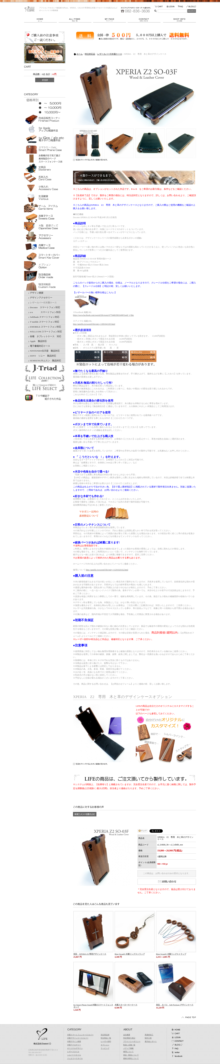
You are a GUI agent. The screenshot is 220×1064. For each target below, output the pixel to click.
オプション (105, 1045)
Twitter (175, 1052)
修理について (128, 1052)
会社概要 (179, 19)
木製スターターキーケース (126, 1005)
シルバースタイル (74, 1055)
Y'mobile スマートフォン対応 (44, 322)
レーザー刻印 (106, 1041)
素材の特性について (131, 1058)
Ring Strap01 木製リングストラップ (171, 954)
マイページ (110, 19)
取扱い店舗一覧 (129, 1045)
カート (175, 1033)
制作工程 (148, 1038)
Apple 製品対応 (38, 341)
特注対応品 (90, 54)
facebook (176, 1056)
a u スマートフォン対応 (45, 312)
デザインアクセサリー (41, 297)
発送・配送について (131, 1055)
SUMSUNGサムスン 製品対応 (45, 360)
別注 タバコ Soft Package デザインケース (174, 1005)
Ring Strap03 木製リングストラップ (130, 954)
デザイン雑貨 (36, 293)
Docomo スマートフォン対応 (45, 307)
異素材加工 (149, 1035)
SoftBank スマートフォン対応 (44, 317)
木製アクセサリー (74, 1045)
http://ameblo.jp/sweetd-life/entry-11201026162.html (107, 570)
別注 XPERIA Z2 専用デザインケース (89, 954)
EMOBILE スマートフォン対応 (45, 327)
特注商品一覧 (106, 1038)
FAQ (182, 6)
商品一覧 (76, 19)
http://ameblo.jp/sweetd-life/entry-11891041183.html (94, 324)
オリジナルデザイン (75, 1048)
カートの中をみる (161, 6)
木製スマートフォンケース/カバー (80, 1035)
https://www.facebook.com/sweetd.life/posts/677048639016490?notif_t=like (103, 315)
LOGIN (172, 6)
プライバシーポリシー (131, 1041)
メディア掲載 (128, 1048)
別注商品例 (105, 1035)
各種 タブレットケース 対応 (45, 336)
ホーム (41, 19)
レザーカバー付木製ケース (43, 302)
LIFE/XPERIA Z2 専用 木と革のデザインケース (29, 9)
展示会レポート (151, 1041)
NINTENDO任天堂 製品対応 (45, 351)
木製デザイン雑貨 (74, 1041)
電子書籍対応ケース (40, 346)
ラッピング (105, 1048)
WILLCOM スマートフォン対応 (46, 331)
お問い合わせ (145, 19)
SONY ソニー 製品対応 (43, 356)
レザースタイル (73, 1052)
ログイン (175, 1037)
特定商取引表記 (129, 1038)
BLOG (191, 6)
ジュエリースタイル (75, 1058)
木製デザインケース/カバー (77, 1038)
